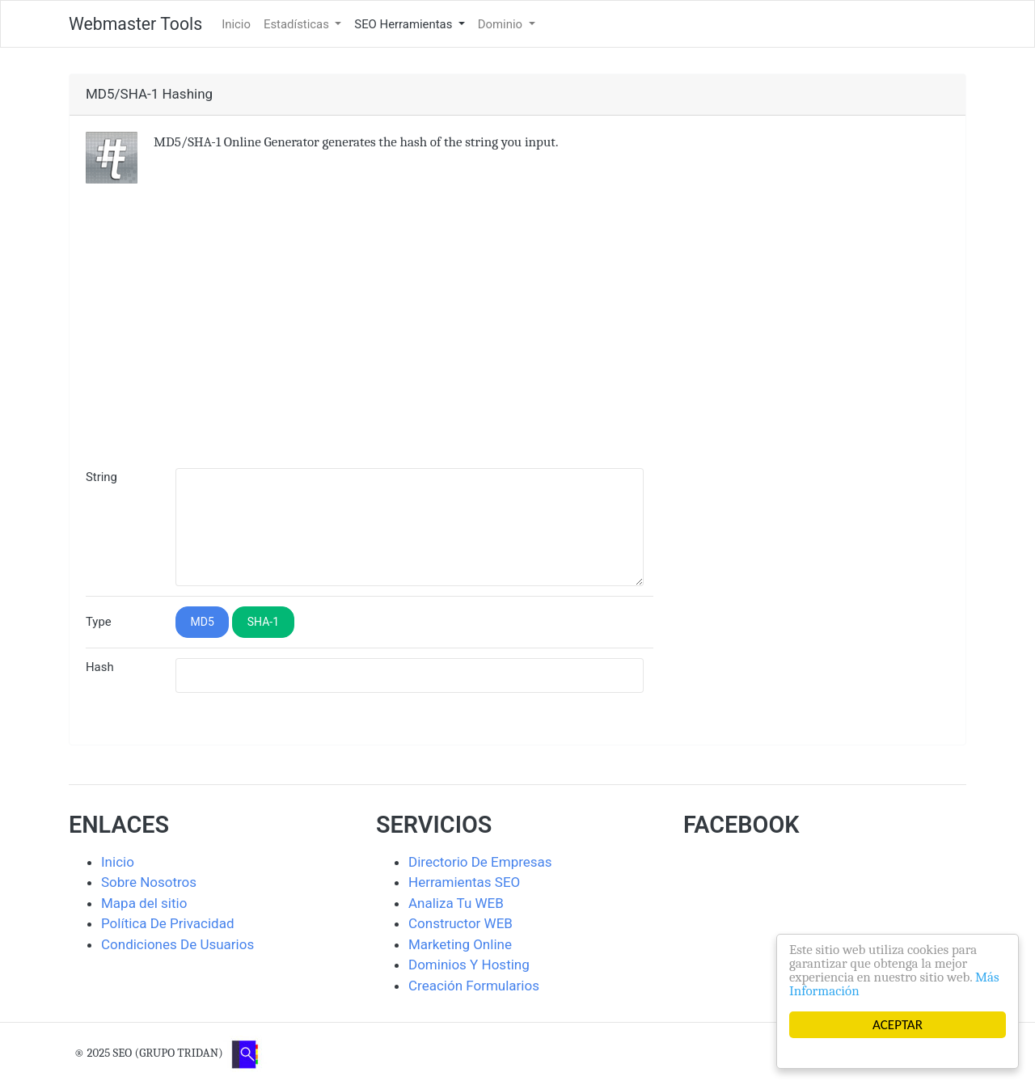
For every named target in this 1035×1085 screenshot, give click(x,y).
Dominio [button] (502, 24)
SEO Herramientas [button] (404, 24)
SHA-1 (263, 621)
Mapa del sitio (144, 903)
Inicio (236, 24)
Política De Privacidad (167, 923)
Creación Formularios (473, 985)
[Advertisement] (517, 337)
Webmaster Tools (135, 24)
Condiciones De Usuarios (177, 944)
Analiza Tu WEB (456, 903)
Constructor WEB (460, 923)
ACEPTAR (897, 1024)
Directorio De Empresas (480, 862)
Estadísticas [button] (298, 24)
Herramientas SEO (464, 882)
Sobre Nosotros (148, 882)
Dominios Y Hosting (469, 964)
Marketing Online (460, 944)
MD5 (202, 621)
